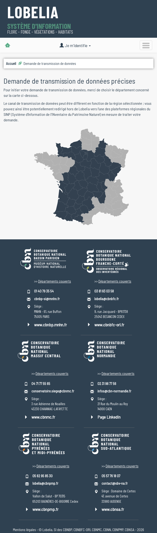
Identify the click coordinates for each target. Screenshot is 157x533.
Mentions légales (24, 529)
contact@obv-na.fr (115, 483)
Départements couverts (54, 281)
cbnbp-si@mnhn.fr (47, 299)
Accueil (11, 63)
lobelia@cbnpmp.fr (45, 483)
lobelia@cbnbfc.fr (106, 299)
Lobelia (33, 13)
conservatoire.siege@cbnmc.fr (52, 391)
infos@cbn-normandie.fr (114, 391)
